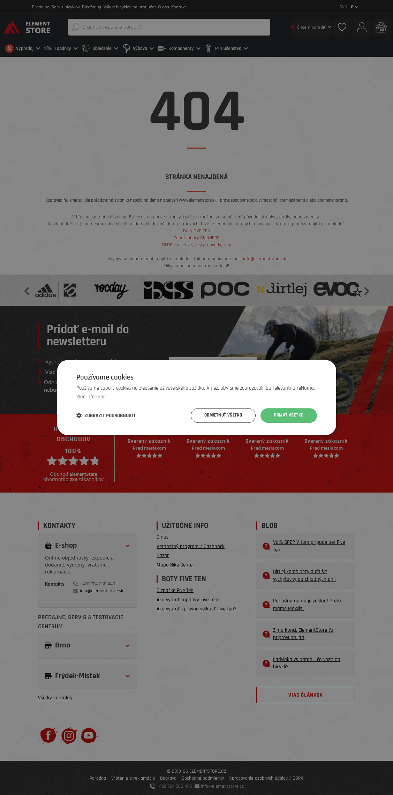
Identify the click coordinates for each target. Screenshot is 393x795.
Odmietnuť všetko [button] (219, 415)
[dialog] (196, 397)
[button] (105, 415)
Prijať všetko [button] (287, 415)
